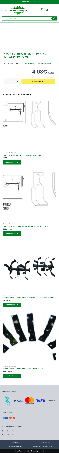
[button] (6, 10)
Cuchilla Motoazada (29, 63)
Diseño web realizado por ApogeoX (29, 451)
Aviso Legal (15, 443)
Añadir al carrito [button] (12, 162)
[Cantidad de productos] (12, 81)
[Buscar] (54, 18)
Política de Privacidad (15, 446)
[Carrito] (40, 10)
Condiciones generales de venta (43, 446)
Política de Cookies (44, 443)
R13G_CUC (47, 63)
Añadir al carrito (38, 81)
